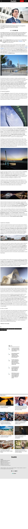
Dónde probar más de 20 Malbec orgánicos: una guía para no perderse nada (20, 422)
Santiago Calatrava (3, 330)
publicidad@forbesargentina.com (6, 460)
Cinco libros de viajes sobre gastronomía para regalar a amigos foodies (6, 451)
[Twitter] (12, 471)
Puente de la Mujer (18, 328)
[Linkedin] (16, 471)
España (7, 328)
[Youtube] (15, 471)
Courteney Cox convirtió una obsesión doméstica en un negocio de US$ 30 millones (21, 451)
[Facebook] (11, 471)
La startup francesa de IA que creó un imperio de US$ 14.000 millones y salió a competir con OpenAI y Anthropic (15, 369)
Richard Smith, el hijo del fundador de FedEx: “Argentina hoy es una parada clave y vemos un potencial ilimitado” (15, 355)
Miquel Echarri (2, 28)
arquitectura (2, 328)
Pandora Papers (11, 328)
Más (15, 345)
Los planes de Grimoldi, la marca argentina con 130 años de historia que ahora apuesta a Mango (16, 349)
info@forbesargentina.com (5, 461)
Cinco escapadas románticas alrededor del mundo (5, 407)
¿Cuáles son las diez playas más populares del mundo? (5, 436)
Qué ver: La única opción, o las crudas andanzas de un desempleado (20, 436)
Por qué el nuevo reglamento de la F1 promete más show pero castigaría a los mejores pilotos (6, 422)
